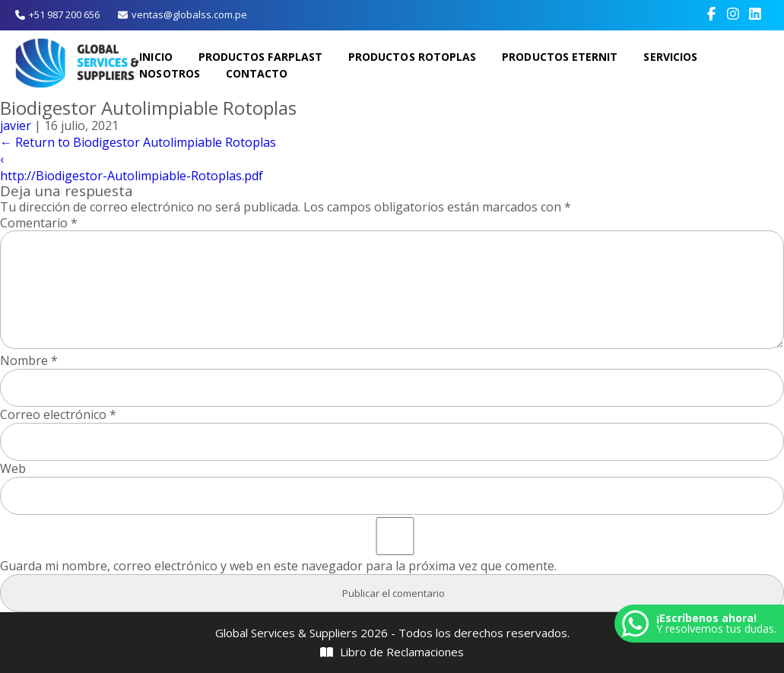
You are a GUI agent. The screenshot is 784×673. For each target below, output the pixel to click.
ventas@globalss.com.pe (182, 15)
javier (15, 125)
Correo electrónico (58, 414)
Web (13, 468)
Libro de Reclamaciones (392, 652)
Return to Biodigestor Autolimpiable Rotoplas (138, 142)
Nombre (29, 360)
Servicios (669, 56)
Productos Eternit (560, 56)
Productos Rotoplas (413, 56)
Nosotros (170, 73)
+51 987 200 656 (57, 15)
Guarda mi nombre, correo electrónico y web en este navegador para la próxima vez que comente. (278, 565)
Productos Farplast (261, 56)
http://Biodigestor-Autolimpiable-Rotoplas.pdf (131, 175)
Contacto (258, 73)
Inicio (156, 56)
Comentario (39, 222)
